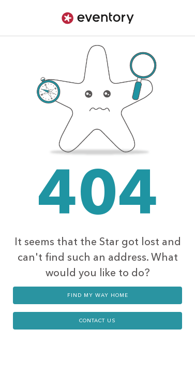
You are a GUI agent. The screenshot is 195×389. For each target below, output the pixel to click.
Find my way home (97, 295)
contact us (97, 320)
